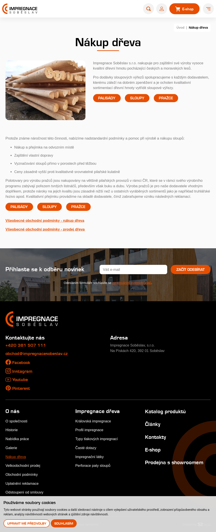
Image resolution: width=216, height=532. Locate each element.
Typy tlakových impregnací (96, 439)
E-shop (153, 450)
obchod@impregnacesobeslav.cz (36, 353)
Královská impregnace (93, 421)
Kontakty (155, 437)
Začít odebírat (190, 269)
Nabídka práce (17, 439)
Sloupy (137, 98)
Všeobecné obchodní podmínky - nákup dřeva (44, 220)
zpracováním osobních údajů (131, 283)
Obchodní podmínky (21, 474)
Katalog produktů (165, 411)
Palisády (106, 98)
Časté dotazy (85, 448)
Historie (11, 430)
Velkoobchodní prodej (22, 465)
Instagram (22, 371)
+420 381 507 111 (25, 345)
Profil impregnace (89, 430)
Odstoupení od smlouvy (24, 492)
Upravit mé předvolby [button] (26, 523)
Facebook (21, 362)
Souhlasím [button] (63, 523)
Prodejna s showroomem (174, 462)
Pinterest (21, 388)
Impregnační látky (89, 457)
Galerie (11, 448)
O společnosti (16, 421)
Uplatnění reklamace (22, 483)
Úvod (180, 27)
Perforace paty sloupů (92, 465)
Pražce (166, 98)
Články (152, 424)
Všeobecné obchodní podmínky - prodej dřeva (45, 229)
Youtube (20, 379)
